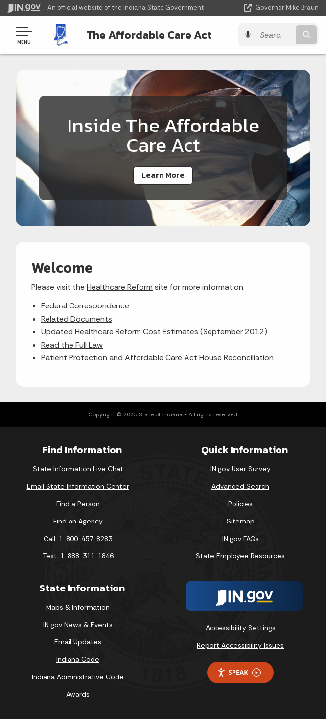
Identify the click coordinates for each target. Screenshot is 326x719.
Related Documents (76, 319)
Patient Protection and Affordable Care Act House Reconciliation (157, 357)
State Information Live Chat (78, 468)
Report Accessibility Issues (240, 645)
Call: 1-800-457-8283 (78, 538)
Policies (240, 504)
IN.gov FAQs (240, 538)
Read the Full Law (72, 345)
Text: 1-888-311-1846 (78, 555)
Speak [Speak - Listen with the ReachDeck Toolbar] (239, 672)
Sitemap (241, 521)
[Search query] (274, 34)
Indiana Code (77, 659)
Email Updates (77, 641)
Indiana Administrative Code (78, 677)
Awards (78, 694)
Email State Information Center (78, 486)
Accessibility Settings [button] (241, 627)
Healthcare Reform (120, 287)
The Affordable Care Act (149, 34)
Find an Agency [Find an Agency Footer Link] (78, 521)
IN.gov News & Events (78, 624)
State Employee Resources (240, 555)
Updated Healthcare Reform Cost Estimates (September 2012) (154, 332)
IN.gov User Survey (240, 468)
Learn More (163, 175)
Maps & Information (78, 607)
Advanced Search (240, 486)
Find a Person (78, 504)
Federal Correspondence (85, 306)
